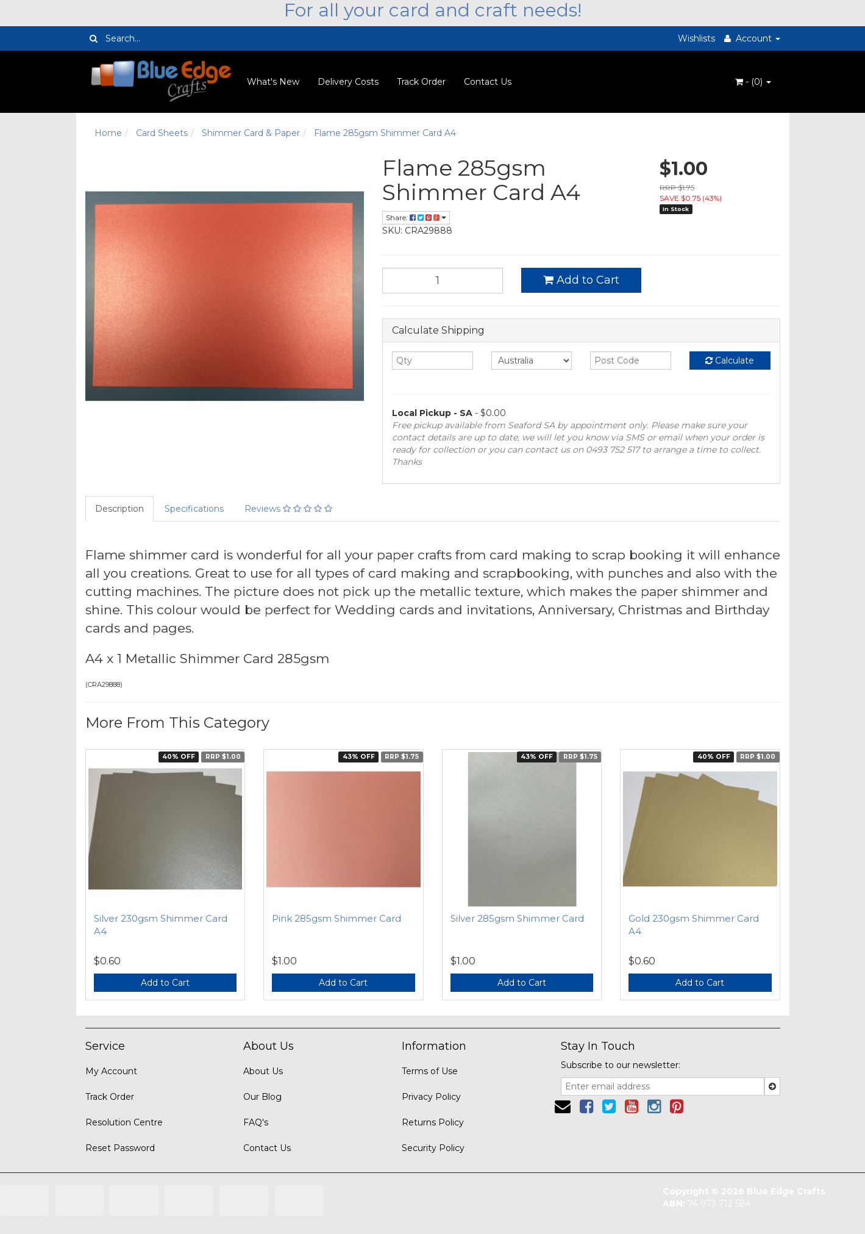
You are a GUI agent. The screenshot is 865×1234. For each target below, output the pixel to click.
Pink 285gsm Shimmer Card (336, 918)
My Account (111, 1071)
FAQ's (255, 1122)
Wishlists (696, 38)
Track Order (421, 81)
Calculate (729, 360)
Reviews (288, 508)
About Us (263, 1071)
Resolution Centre (124, 1122)
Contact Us (487, 81)
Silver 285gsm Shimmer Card (517, 918)
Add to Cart (581, 280)
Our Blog (262, 1096)
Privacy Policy (431, 1096)
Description (119, 508)
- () (753, 81)
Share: (416, 217)
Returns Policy (433, 1122)
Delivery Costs (348, 81)
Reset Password (120, 1148)
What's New (273, 81)
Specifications (194, 508)
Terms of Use (430, 1071)
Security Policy (433, 1148)
